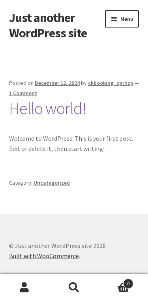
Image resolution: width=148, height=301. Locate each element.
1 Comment (23, 93)
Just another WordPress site (48, 25)
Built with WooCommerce (44, 256)
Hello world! (47, 108)
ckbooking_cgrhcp (110, 82)
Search (74, 287)
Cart (116, 282)
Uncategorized (52, 182)
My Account (24, 287)
